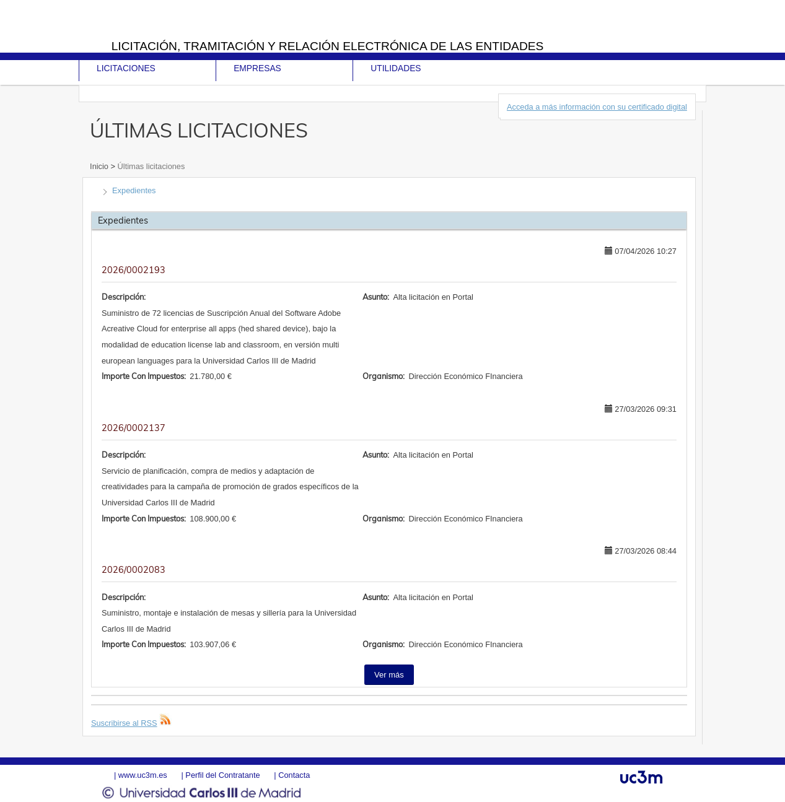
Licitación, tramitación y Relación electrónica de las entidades (328, 46)
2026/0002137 (133, 428)
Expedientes (134, 190)
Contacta (294, 775)
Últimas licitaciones (150, 166)
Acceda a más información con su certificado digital (597, 106)
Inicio (100, 166)
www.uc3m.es (142, 775)
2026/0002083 (133, 569)
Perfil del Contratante (222, 775)
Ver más (389, 674)
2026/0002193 (133, 270)
